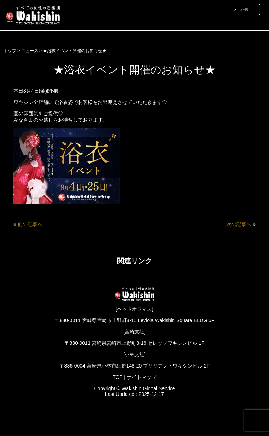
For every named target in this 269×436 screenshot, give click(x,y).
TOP (117, 377)
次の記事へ (239, 224)
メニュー (239, 9)
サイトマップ (141, 377)
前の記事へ (30, 224)
